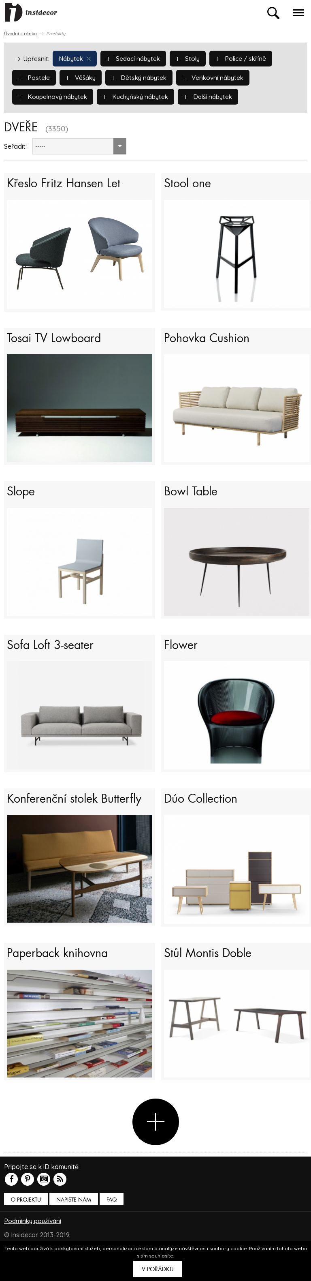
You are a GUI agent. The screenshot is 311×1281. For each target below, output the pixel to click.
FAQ (112, 1223)
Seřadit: (15, 146)
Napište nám (73, 1223)
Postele (34, 77)
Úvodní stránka (20, 33)
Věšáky (82, 77)
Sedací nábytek (136, 58)
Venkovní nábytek (219, 77)
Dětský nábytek (142, 77)
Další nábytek (216, 96)
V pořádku (158, 1269)
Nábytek (76, 58)
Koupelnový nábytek (54, 96)
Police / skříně (247, 58)
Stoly (192, 58)
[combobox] (79, 146)
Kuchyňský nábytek (141, 96)
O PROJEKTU (26, 1223)
